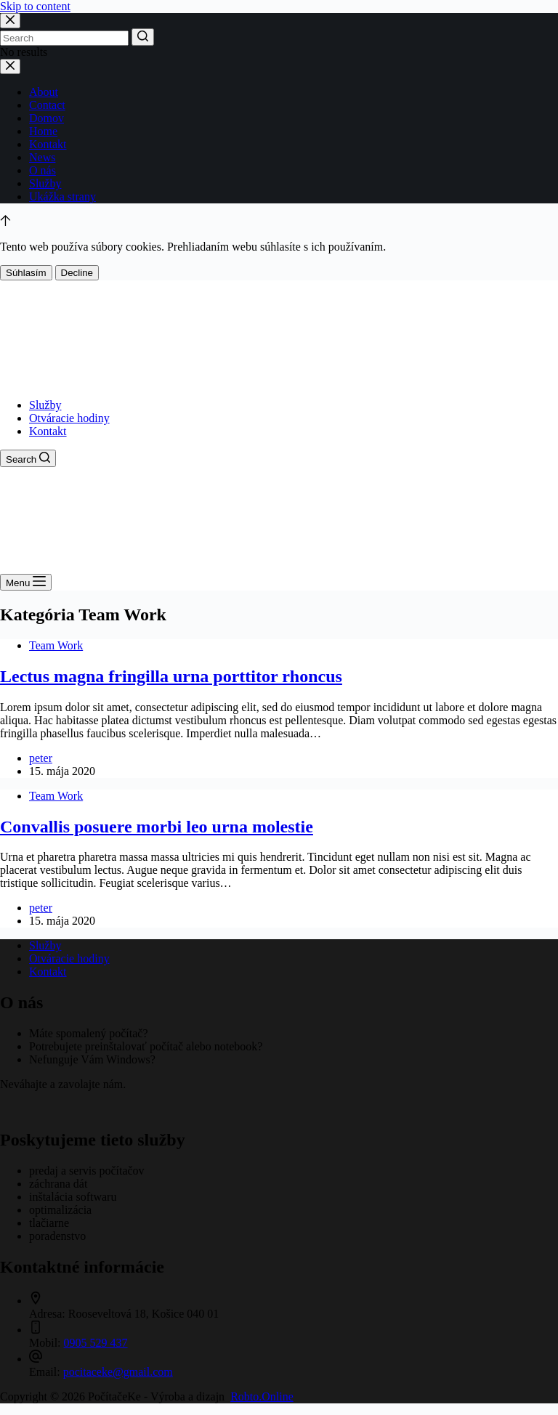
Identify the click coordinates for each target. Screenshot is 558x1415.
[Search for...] (64, 38)
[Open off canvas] (26, 582)
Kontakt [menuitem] (48, 431)
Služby (45, 183)
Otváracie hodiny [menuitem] (69, 418)
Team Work (56, 645)
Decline (77, 272)
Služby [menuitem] (45, 405)
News (42, 157)
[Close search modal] (10, 20)
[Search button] (143, 37)
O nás (42, 170)
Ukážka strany (62, 196)
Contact (47, 105)
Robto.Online (262, 1396)
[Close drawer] (10, 66)
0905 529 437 (96, 1343)
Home (43, 131)
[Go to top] (5, 222)
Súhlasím (26, 272)
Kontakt (48, 144)
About (43, 92)
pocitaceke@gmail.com (118, 1372)
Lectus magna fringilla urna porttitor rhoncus (171, 676)
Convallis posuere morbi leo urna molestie (156, 826)
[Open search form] (28, 458)
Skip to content (35, 6)
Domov (46, 118)
